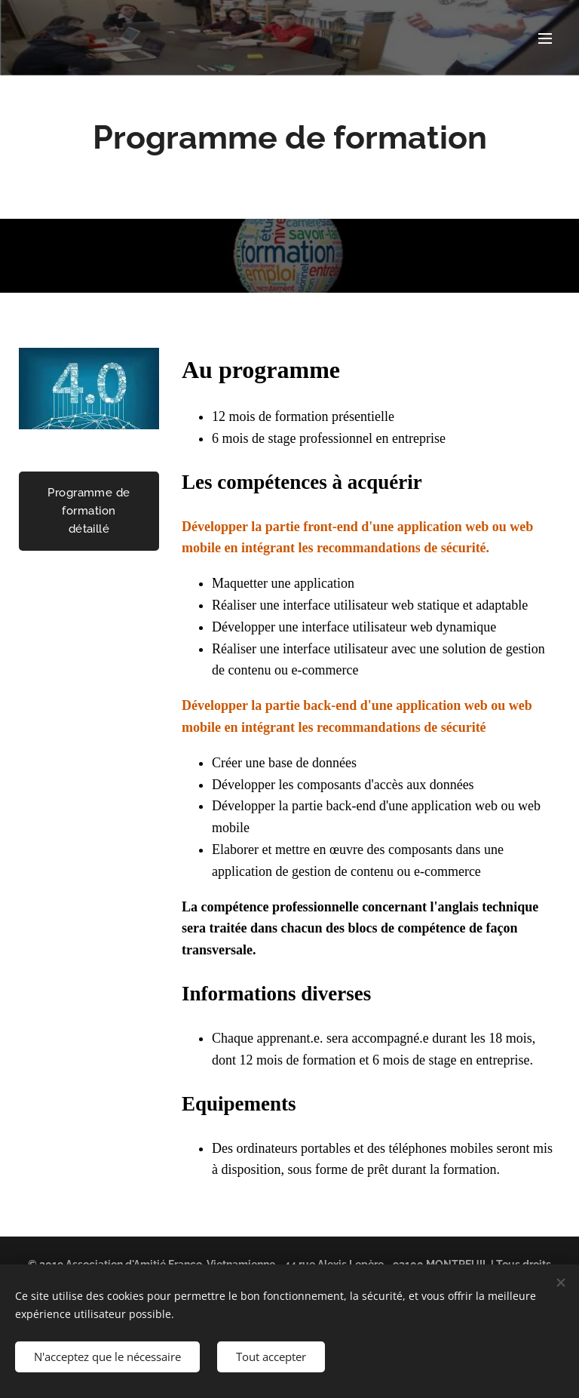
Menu (545, 38)
